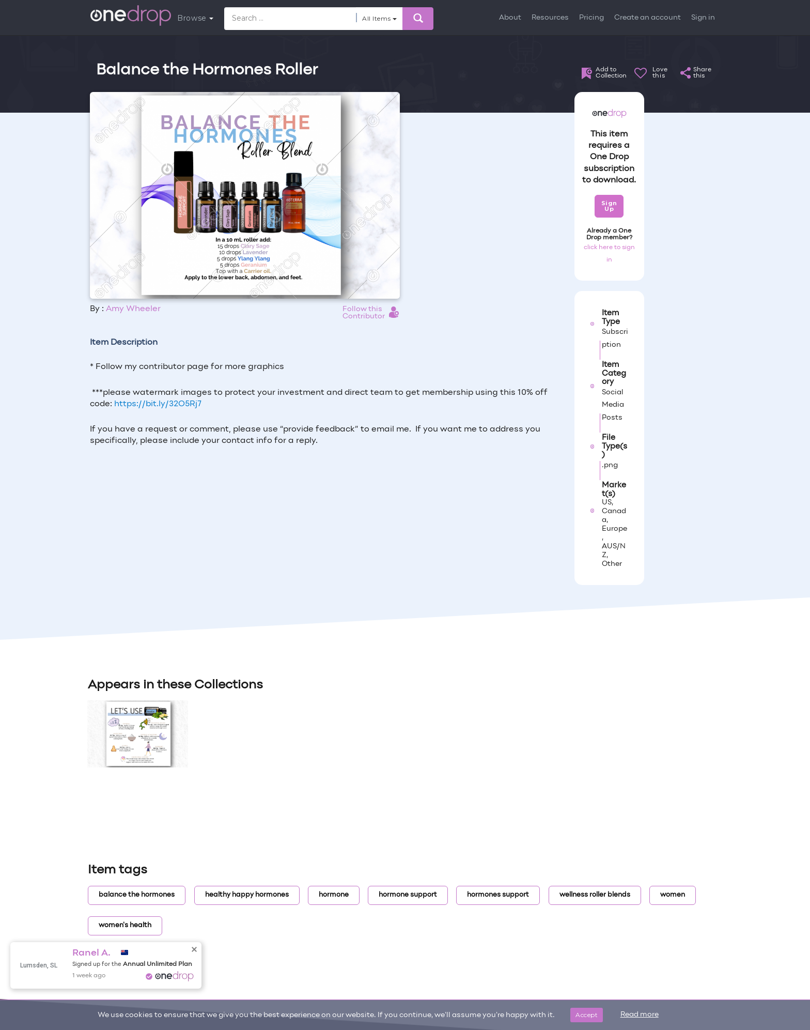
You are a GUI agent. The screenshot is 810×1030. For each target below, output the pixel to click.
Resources (550, 17)
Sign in (703, 17)
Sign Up (609, 205)
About (510, 17)
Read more (639, 1014)
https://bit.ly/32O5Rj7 (157, 404)
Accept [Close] (586, 1015)
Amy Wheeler (133, 309)
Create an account (647, 17)
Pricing (591, 17)
